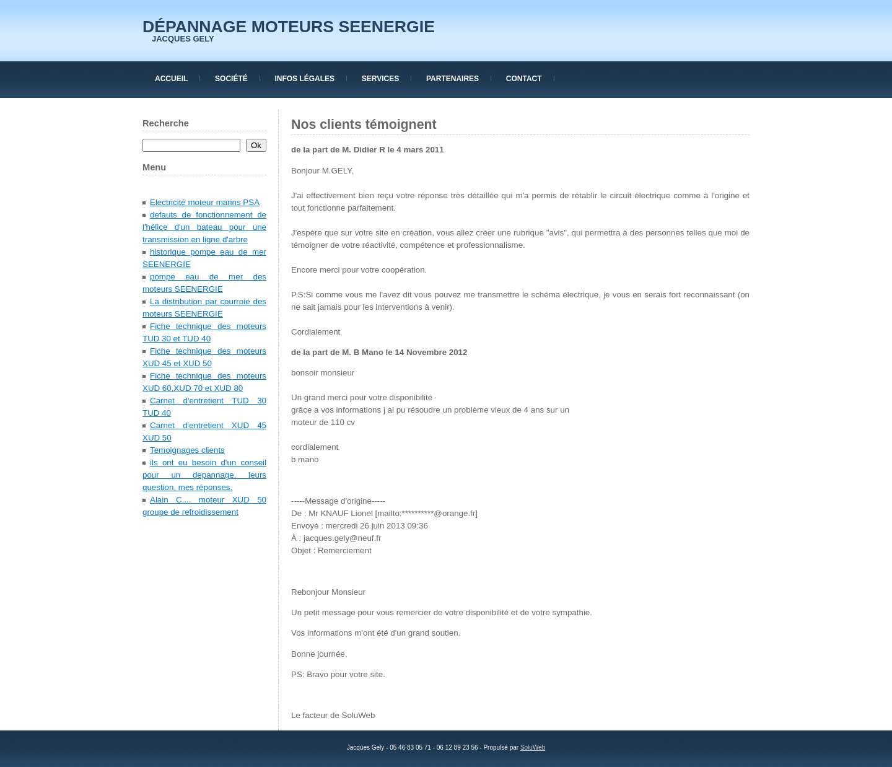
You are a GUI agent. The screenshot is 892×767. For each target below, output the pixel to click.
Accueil (171, 78)
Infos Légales (304, 78)
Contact (524, 78)
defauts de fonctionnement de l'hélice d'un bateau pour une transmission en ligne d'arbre (204, 227)
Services (380, 78)
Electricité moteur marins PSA (205, 202)
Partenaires (452, 78)
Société (231, 78)
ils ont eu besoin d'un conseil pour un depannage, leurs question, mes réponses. (204, 475)
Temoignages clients (187, 450)
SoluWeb (532, 747)
